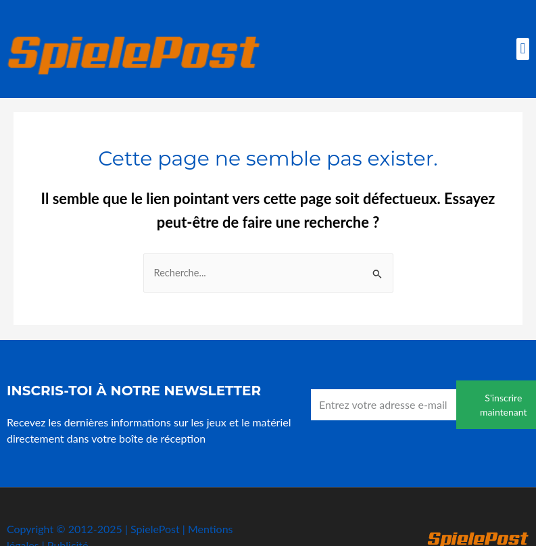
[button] (522, 49)
